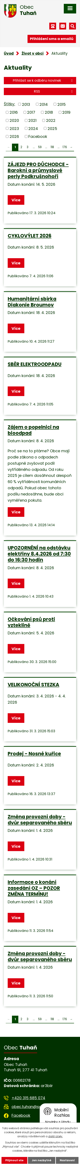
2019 (66, 112)
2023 (14, 128)
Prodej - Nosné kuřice (34, 753)
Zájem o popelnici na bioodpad (33, 430)
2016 (14, 112)
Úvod (9, 53)
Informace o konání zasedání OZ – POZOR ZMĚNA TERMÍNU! (34, 888)
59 (40, 147)
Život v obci (33, 53)
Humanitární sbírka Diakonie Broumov (32, 301)
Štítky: (9, 104)
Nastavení (67, 1160)
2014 (43, 104)
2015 (61, 104)
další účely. (55, 1136)
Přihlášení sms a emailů (51, 38)
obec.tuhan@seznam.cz (34, 1106)
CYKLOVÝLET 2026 (29, 235)
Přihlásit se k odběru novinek (43, 80)
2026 (14, 136)
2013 (26, 104)
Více (16, 200)
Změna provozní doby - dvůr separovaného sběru (40, 819)
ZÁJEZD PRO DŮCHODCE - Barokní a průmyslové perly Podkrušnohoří (38, 170)
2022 (50, 120)
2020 (14, 120)
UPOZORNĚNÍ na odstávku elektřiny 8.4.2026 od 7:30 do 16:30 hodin (39, 553)
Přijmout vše (14, 1160)
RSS (54, 91)
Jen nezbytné (41, 1160)
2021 (32, 120)
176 (65, 147)
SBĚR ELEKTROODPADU (34, 364)
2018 (49, 112)
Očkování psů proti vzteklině (31, 622)
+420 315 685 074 (28, 1098)
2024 (33, 128)
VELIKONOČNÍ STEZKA (33, 684)
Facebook (37, 136)
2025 (52, 128)
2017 (31, 112)
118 (52, 147)
